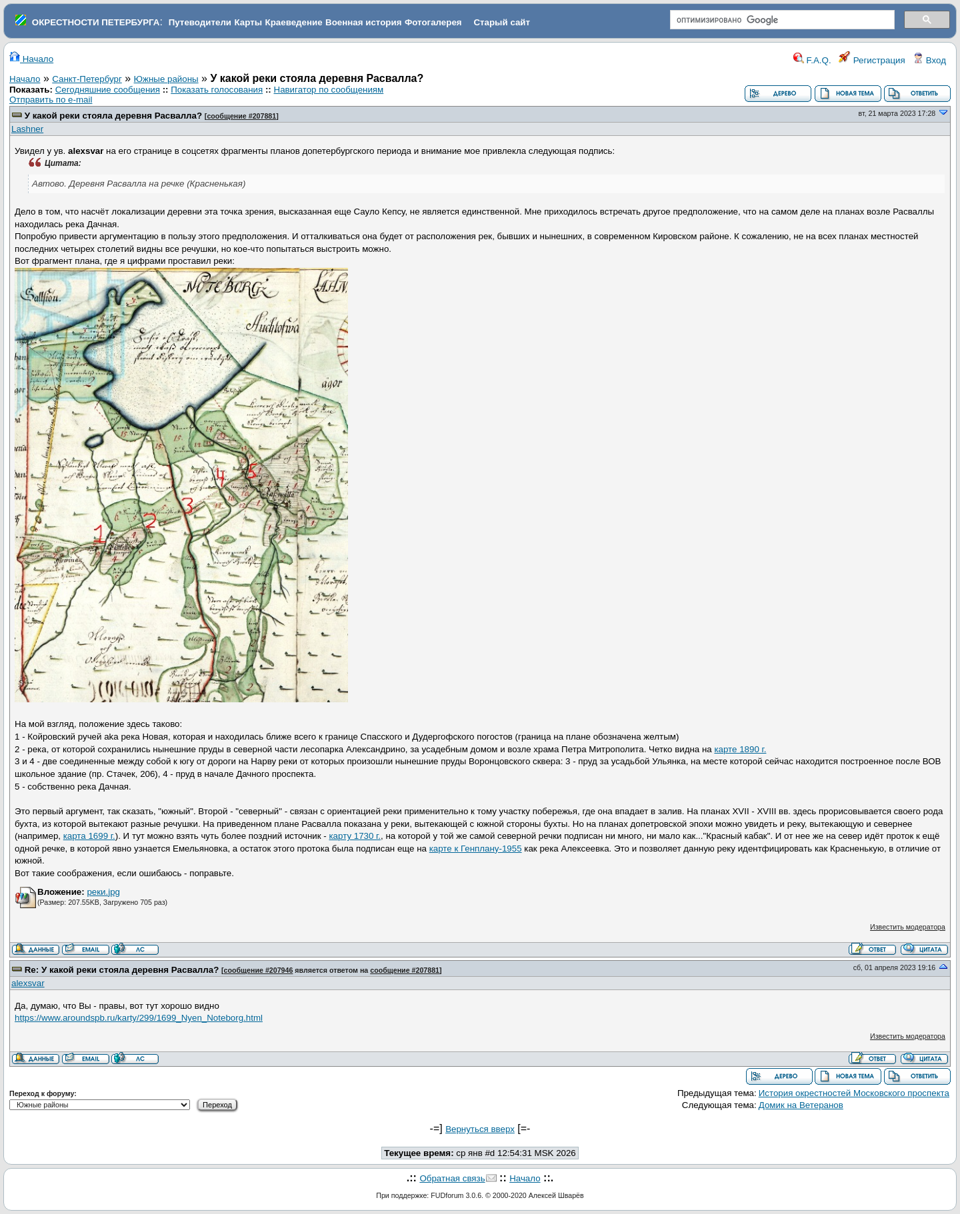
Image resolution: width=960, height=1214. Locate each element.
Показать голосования (217, 90)
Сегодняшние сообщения (107, 90)
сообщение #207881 (241, 116)
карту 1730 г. (355, 836)
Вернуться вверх (480, 1129)
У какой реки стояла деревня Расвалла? (113, 116)
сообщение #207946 (258, 970)
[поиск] (781, 20)
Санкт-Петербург (87, 79)
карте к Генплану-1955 (475, 849)
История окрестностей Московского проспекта (854, 1093)
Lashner (27, 129)
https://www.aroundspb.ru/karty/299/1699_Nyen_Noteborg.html (139, 1018)
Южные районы (166, 79)
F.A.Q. (812, 60)
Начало (31, 59)
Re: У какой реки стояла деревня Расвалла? (122, 970)
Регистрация (872, 60)
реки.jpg (103, 892)
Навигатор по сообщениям (329, 90)
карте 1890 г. (740, 749)
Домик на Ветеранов (801, 1105)
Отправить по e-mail (50, 100)
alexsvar (28, 983)
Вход (929, 60)
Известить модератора (907, 927)
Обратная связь (452, 1178)
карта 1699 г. (89, 836)
